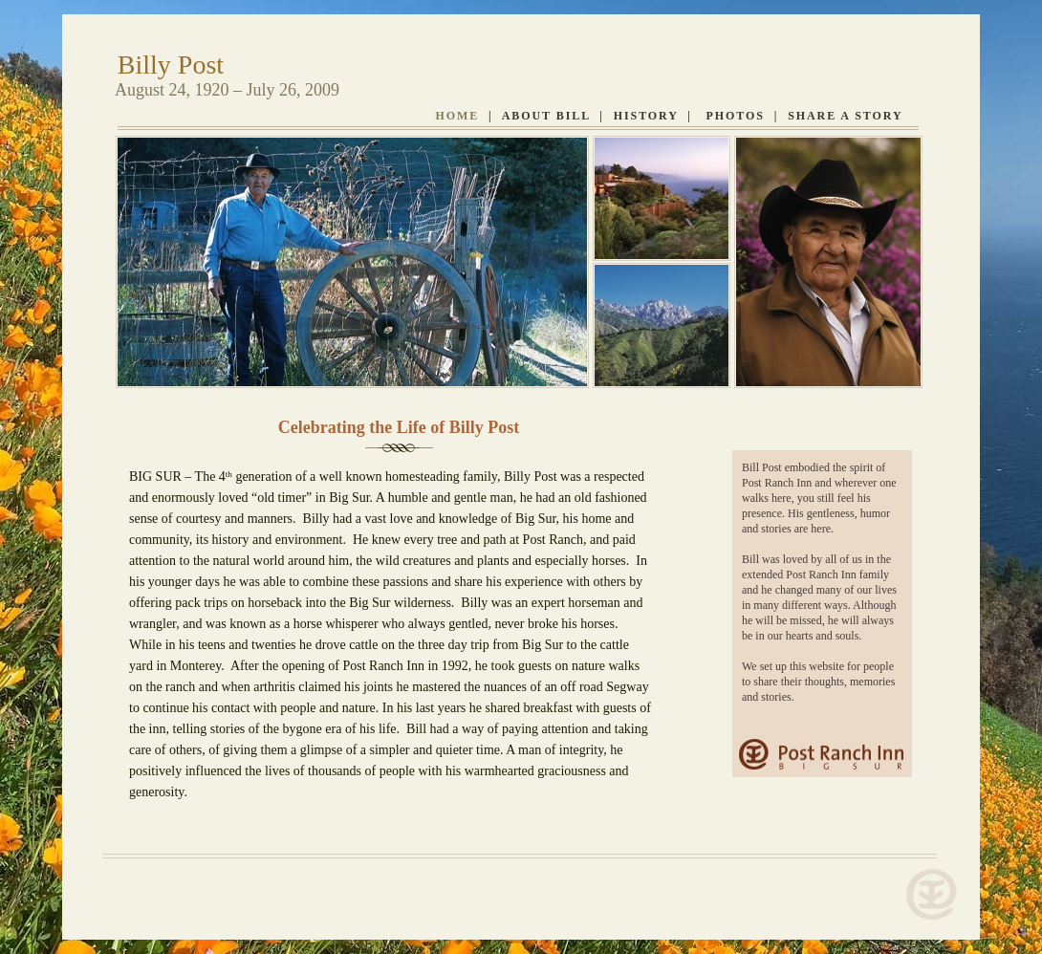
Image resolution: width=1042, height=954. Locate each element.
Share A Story (845, 115)
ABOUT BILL (546, 115)
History (646, 115)
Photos (735, 115)
